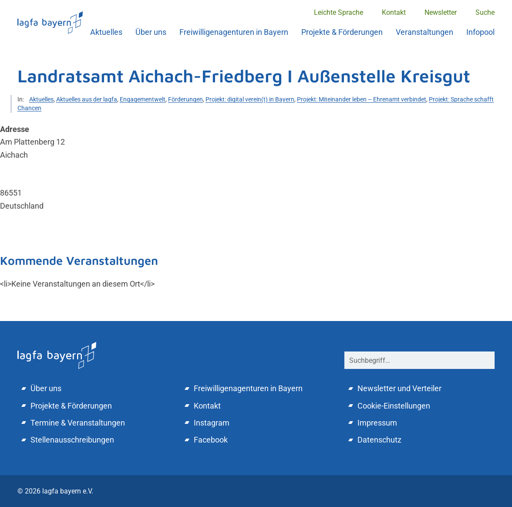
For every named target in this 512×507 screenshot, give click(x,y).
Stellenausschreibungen (72, 439)
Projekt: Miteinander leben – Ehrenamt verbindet (361, 99)
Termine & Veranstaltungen (77, 422)
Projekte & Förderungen (342, 32)
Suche (485, 12)
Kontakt (394, 12)
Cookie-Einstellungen (393, 405)
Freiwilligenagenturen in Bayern (233, 32)
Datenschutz (379, 439)
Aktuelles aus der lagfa (86, 99)
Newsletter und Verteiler (399, 388)
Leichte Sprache (338, 12)
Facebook (211, 439)
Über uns (150, 32)
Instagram (211, 422)
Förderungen (185, 99)
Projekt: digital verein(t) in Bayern (249, 99)
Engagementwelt (142, 99)
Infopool (480, 32)
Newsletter (440, 12)
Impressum (377, 422)
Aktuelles (106, 32)
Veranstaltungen (424, 32)
